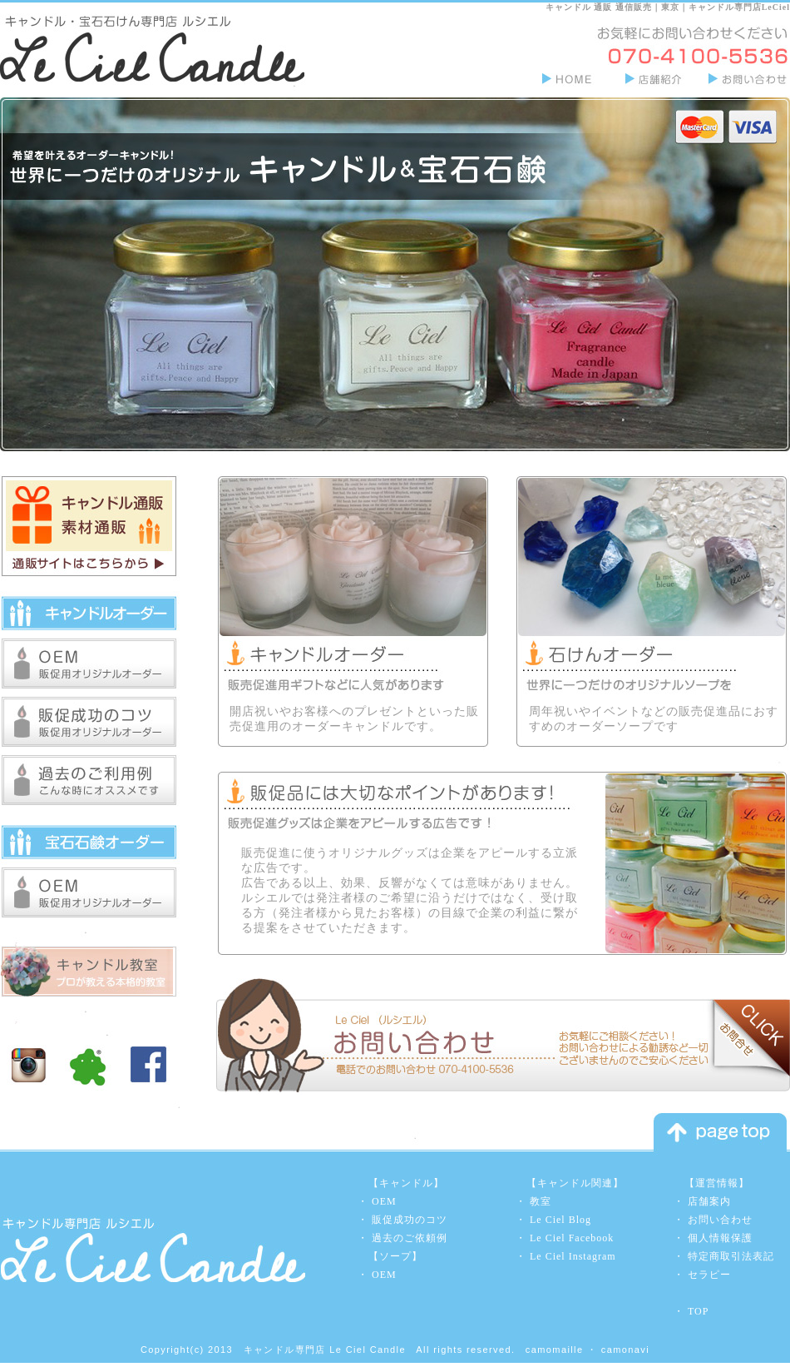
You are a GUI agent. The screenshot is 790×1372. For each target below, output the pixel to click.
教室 (540, 1201)
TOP (698, 1311)
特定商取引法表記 (731, 1256)
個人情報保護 (720, 1238)
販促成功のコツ (409, 1219)
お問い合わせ (720, 1219)
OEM (384, 1201)
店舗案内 (709, 1201)
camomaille (555, 1350)
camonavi (625, 1350)
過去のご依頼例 (409, 1238)
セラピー (709, 1274)
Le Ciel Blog (560, 1219)
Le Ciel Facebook (572, 1238)
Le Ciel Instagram (573, 1256)
